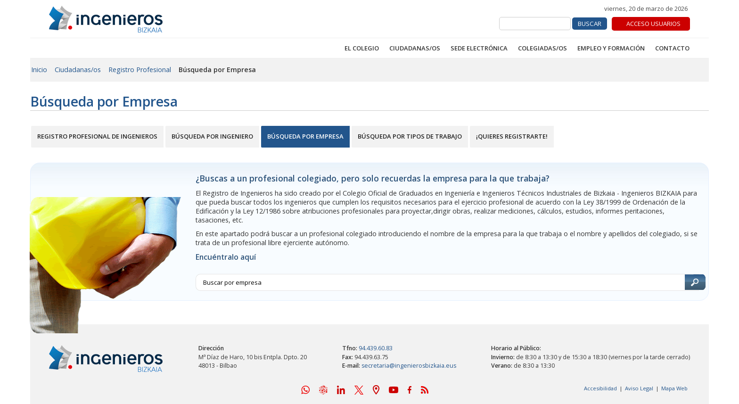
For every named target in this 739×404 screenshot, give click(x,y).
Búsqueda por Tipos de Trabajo (410, 136)
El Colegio (362, 48)
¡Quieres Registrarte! (512, 136)
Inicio (39, 69)
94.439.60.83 (376, 348)
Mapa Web (674, 388)
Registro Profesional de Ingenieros (97, 136)
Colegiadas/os (542, 48)
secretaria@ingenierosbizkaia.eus (408, 366)
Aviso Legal (639, 388)
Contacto (672, 48)
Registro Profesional (139, 69)
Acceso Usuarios (653, 23)
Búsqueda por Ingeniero (212, 136)
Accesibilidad (600, 388)
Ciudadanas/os (414, 48)
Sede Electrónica (479, 48)
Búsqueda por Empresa (305, 136)
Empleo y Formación (611, 48)
